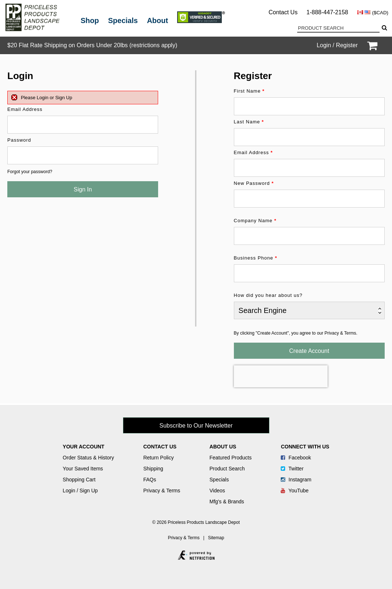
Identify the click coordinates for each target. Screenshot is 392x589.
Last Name (249, 121)
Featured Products (230, 458)
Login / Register (337, 45)
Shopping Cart (79, 479)
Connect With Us (305, 447)
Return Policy (158, 458)
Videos (217, 490)
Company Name (255, 220)
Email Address (24, 109)
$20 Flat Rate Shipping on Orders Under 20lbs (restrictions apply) (92, 45)
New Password (254, 183)
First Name (249, 91)
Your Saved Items (83, 468)
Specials (123, 20)
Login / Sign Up (80, 490)
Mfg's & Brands (226, 501)
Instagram (296, 479)
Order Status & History (88, 458)
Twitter (292, 468)
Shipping (153, 468)
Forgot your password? (29, 171)
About (157, 20)
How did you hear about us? (268, 295)
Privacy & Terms (161, 490)
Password (19, 140)
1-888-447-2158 (327, 12)
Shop (90, 20)
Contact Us (283, 12)
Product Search (227, 468)
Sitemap (216, 537)
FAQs (149, 479)
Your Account (83, 447)
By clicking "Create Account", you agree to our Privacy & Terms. (296, 333)
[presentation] (281, 376)
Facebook (296, 458)
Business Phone (255, 258)
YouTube (295, 490)
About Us (222, 447)
